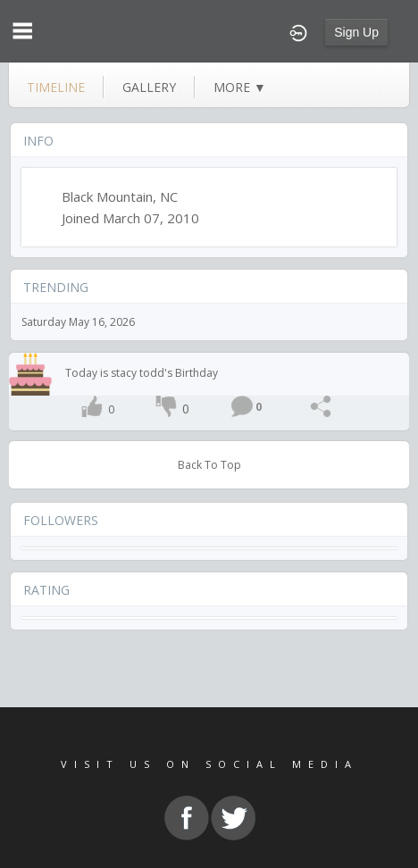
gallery (149, 87)
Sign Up (356, 32)
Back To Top (209, 464)
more (239, 87)
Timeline (56, 87)
